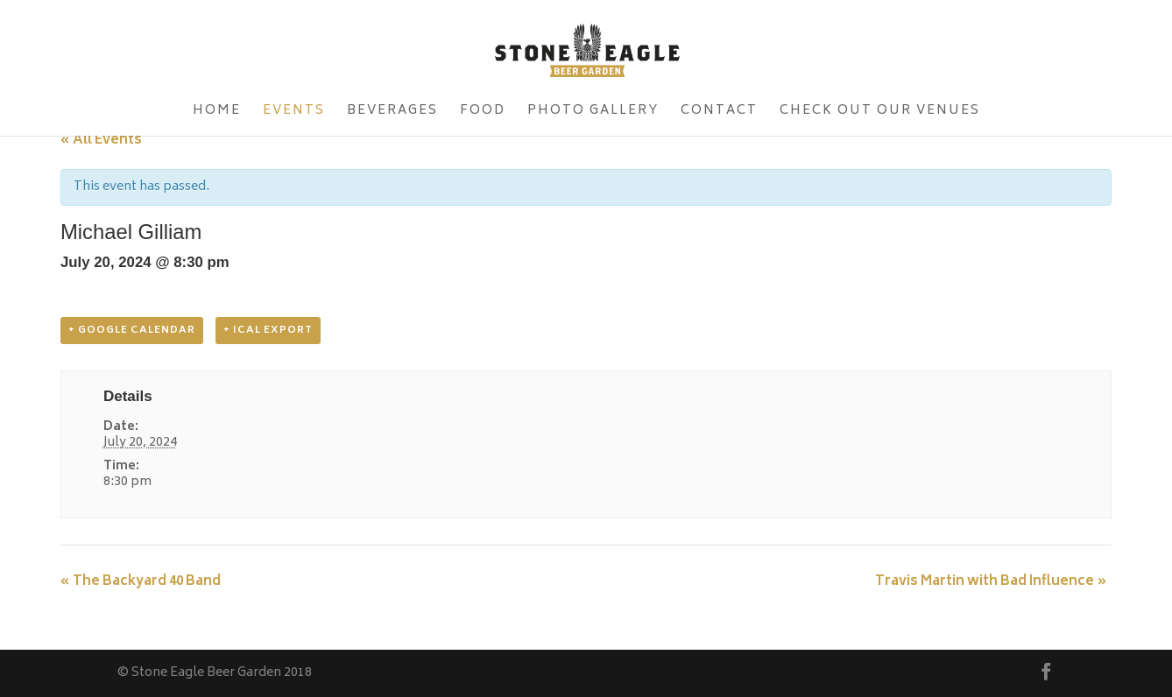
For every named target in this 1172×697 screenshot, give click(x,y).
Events (294, 113)
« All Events (101, 140)
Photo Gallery (593, 113)
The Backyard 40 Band (140, 582)
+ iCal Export (268, 330)
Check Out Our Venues (880, 113)
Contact (719, 113)
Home (217, 113)
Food (482, 113)
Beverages (392, 113)
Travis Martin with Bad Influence (991, 582)
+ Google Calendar (131, 330)
